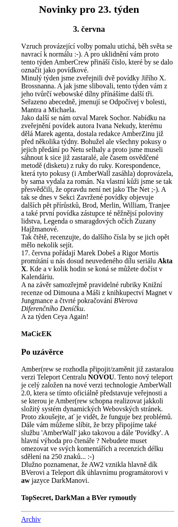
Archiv (31, 519)
